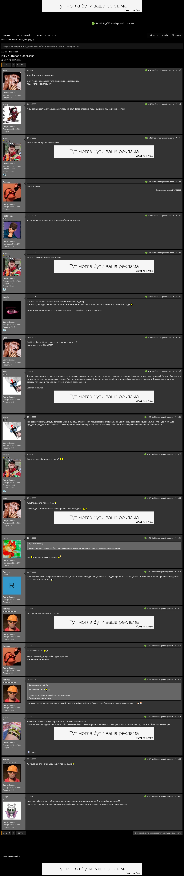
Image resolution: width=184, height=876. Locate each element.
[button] (32, 35)
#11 (179, 454)
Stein (6, 60)
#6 (180, 253)
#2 (180, 104)
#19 (179, 759)
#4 (180, 182)
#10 (179, 417)
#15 (179, 608)
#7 (180, 297)
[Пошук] (176, 35)
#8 (180, 337)
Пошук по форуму (26, 40)
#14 (179, 572)
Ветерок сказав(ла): (37, 685)
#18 (179, 717)
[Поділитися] (176, 70)
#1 (180, 70)
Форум (6, 35)
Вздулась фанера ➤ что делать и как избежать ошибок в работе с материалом (40, 46)
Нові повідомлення (9, 40)
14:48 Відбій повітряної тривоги (115, 23)
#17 (179, 679)
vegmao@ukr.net (35, 388)
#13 (179, 538)
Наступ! (20, 65)
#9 (180, 371)
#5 (180, 215)
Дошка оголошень (44, 35)
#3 (180, 138)
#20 (179, 796)
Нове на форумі (22, 35)
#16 (179, 646)
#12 (179, 498)
